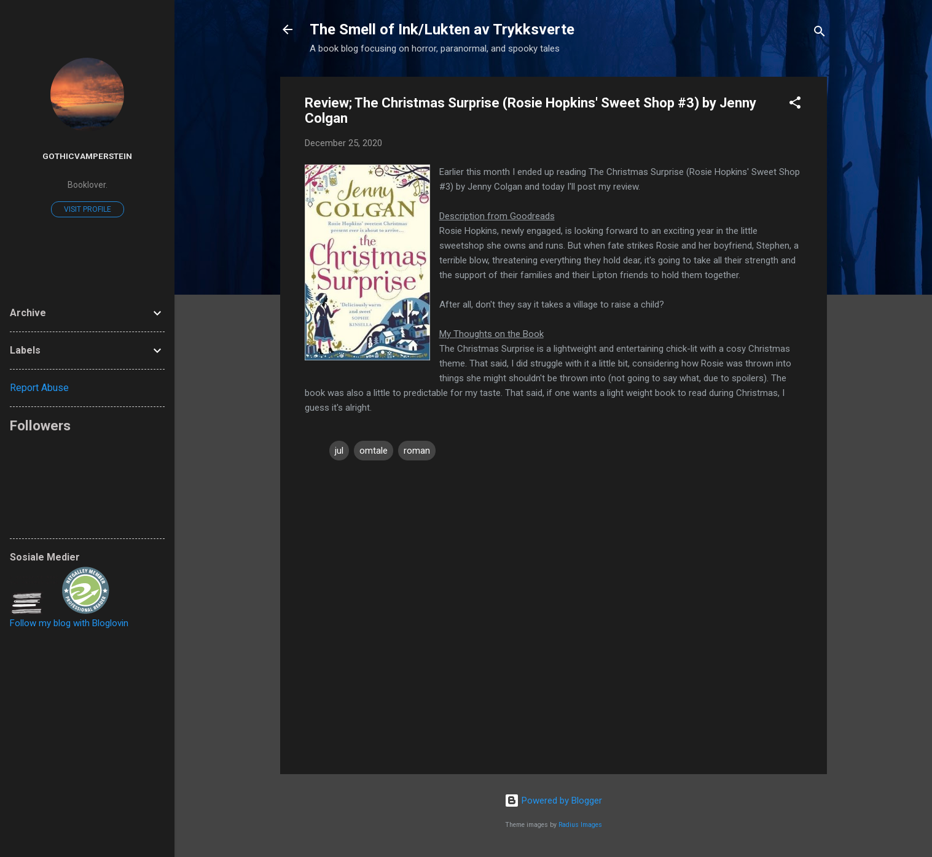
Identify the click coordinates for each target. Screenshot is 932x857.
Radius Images (580, 825)
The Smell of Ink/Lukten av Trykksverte (442, 29)
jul (339, 450)
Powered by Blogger (553, 800)
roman (417, 450)
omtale (373, 450)
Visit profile (87, 209)
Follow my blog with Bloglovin (69, 623)
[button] (795, 104)
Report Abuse (39, 388)
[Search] (819, 33)
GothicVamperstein (87, 156)
